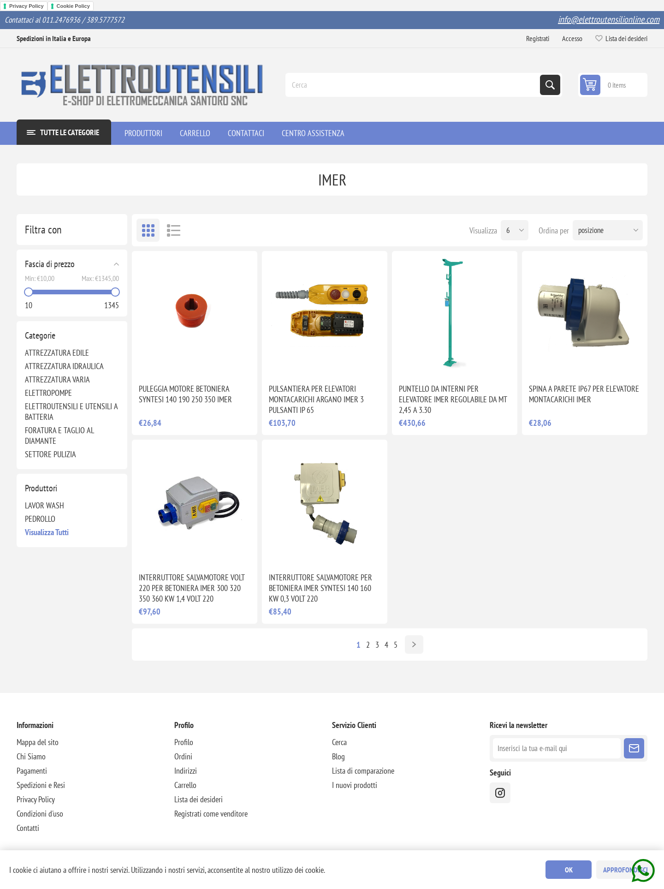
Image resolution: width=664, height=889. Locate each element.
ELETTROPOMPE (48, 393)
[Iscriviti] (557, 748)
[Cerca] (413, 85)
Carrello (185, 785)
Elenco (173, 230)
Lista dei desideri (198, 799)
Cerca (550, 85)
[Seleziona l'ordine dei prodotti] (608, 230)
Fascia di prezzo (50, 264)
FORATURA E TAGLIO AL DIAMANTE (59, 435)
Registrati (537, 38)
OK (569, 869)
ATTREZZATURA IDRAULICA (64, 366)
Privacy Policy (26, 6)
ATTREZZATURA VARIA (57, 379)
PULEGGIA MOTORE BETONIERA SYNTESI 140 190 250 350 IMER (185, 394)
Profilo (183, 742)
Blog (338, 756)
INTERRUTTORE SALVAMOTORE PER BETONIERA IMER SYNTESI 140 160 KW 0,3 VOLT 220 (320, 588)
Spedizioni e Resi (41, 785)
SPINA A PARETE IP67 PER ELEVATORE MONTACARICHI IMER (584, 394)
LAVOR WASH (44, 505)
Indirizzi (185, 770)
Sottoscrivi (634, 748)
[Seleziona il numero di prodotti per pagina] (514, 230)
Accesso (572, 38)
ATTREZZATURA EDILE (57, 352)
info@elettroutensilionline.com (608, 19)
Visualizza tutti (47, 532)
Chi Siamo (31, 756)
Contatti (28, 828)
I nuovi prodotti (354, 785)
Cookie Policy (73, 6)
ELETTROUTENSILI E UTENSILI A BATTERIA (71, 411)
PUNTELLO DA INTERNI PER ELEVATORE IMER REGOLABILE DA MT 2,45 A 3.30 (453, 399)
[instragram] (500, 792)
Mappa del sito (38, 742)
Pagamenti (32, 770)
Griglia (148, 230)
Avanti (414, 644)
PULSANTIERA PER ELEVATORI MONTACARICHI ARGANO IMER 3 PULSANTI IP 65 (316, 399)
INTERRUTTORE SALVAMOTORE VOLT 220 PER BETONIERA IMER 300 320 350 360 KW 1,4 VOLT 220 (191, 588)
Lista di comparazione (363, 770)
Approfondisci (625, 869)
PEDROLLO (40, 518)
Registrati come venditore (211, 813)
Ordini (183, 756)
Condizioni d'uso (40, 813)
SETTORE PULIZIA (50, 454)
